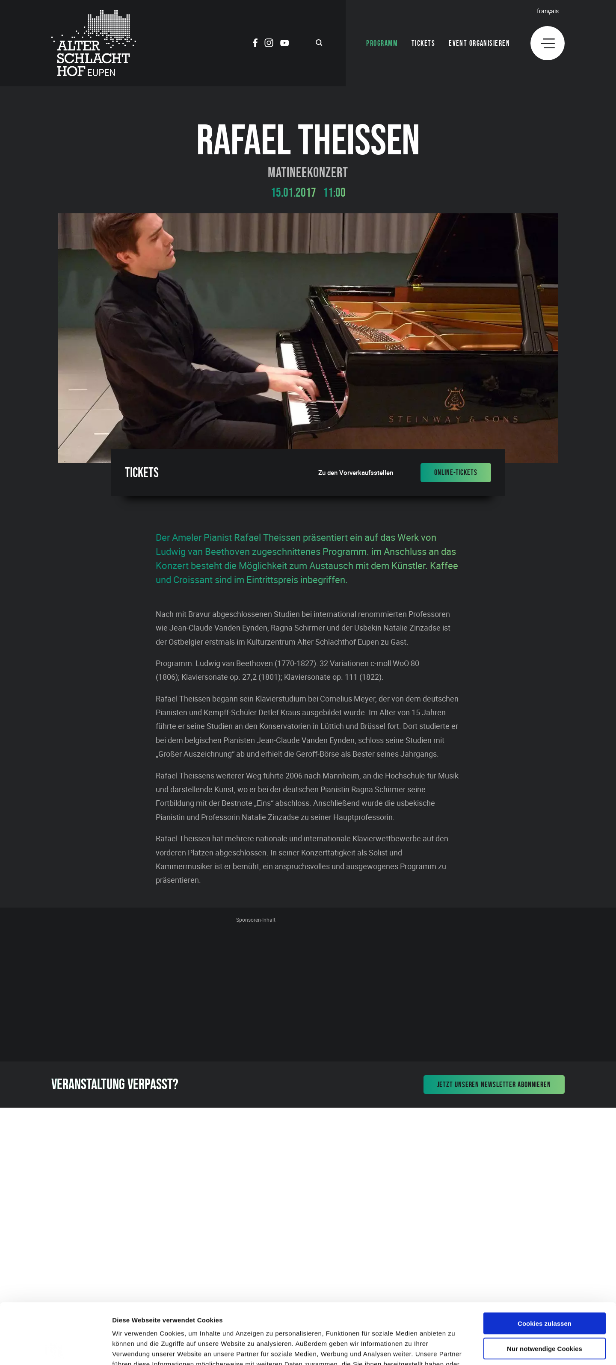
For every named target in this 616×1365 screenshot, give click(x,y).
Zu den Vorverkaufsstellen (355, 472)
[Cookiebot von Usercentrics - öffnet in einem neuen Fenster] (55, 1348)
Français (548, 11)
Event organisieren (479, 43)
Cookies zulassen (545, 1262)
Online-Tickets (455, 472)
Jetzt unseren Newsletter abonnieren (494, 1084)
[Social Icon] (255, 44)
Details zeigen (455, 1348)
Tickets (423, 43)
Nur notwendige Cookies (544, 1287)
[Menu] (547, 43)
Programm (382, 43)
